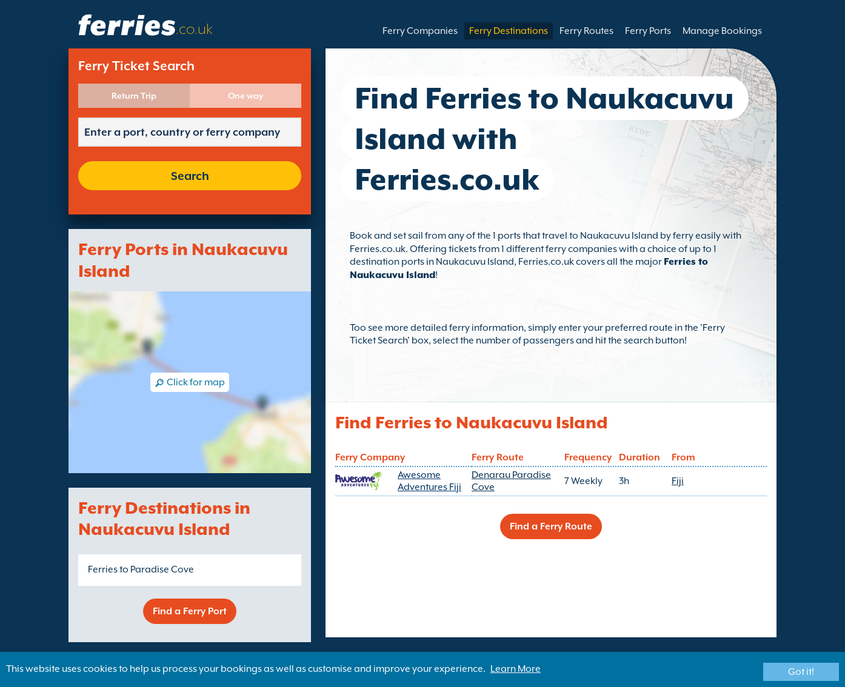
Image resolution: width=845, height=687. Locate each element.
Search (190, 175)
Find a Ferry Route (551, 526)
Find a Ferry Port (190, 611)
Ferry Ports (648, 30)
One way (245, 96)
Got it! (801, 671)
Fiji (678, 481)
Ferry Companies (420, 30)
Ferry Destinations (508, 30)
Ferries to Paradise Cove (141, 569)
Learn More (515, 668)
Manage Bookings (722, 30)
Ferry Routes (586, 30)
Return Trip (134, 96)
